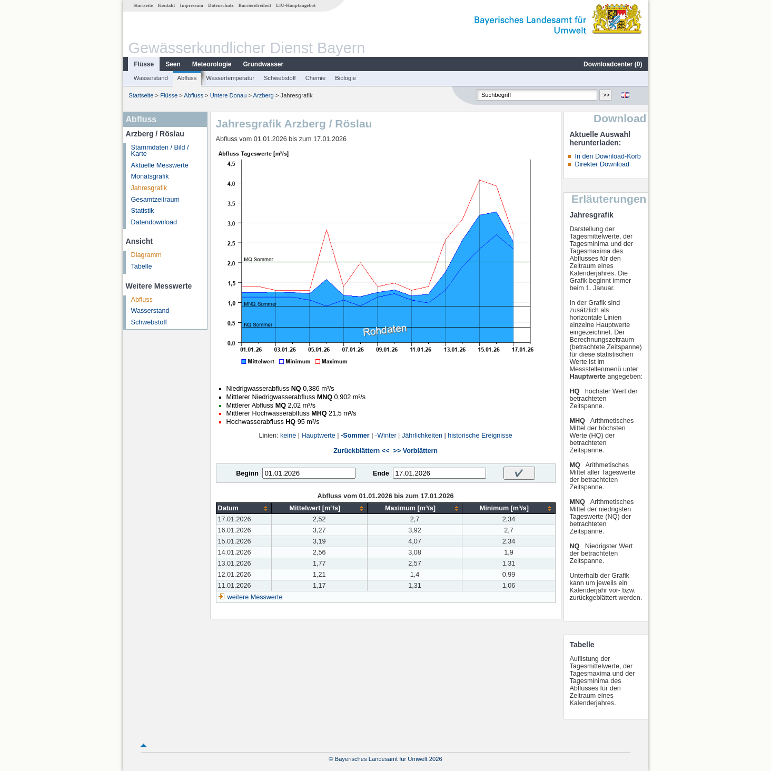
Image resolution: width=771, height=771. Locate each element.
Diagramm (146, 255)
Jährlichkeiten (422, 435)
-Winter (386, 435)
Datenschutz (221, 5)
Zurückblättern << (361, 450)
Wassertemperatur (230, 78)
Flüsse (144, 64)
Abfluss (187, 78)
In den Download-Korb (607, 156)
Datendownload (154, 222)
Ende (381, 473)
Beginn (247, 473)
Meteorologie (212, 64)
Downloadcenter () (613, 64)
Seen (173, 64)
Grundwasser (263, 64)
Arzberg (263, 95)
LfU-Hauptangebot (295, 5)
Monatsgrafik (150, 176)
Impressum (191, 5)
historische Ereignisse (480, 435)
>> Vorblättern (415, 450)
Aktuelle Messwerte (160, 165)
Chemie (315, 78)
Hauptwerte (318, 435)
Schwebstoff (280, 78)
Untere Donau (228, 95)
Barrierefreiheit (255, 5)
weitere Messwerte (255, 597)
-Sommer (355, 435)
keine (288, 435)
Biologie (345, 78)
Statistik (142, 210)
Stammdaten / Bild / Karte (160, 151)
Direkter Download (602, 164)
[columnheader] (243, 508)
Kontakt (166, 5)
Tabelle (141, 266)
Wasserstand (151, 78)
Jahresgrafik (149, 188)
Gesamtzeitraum (155, 199)
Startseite (143, 5)
